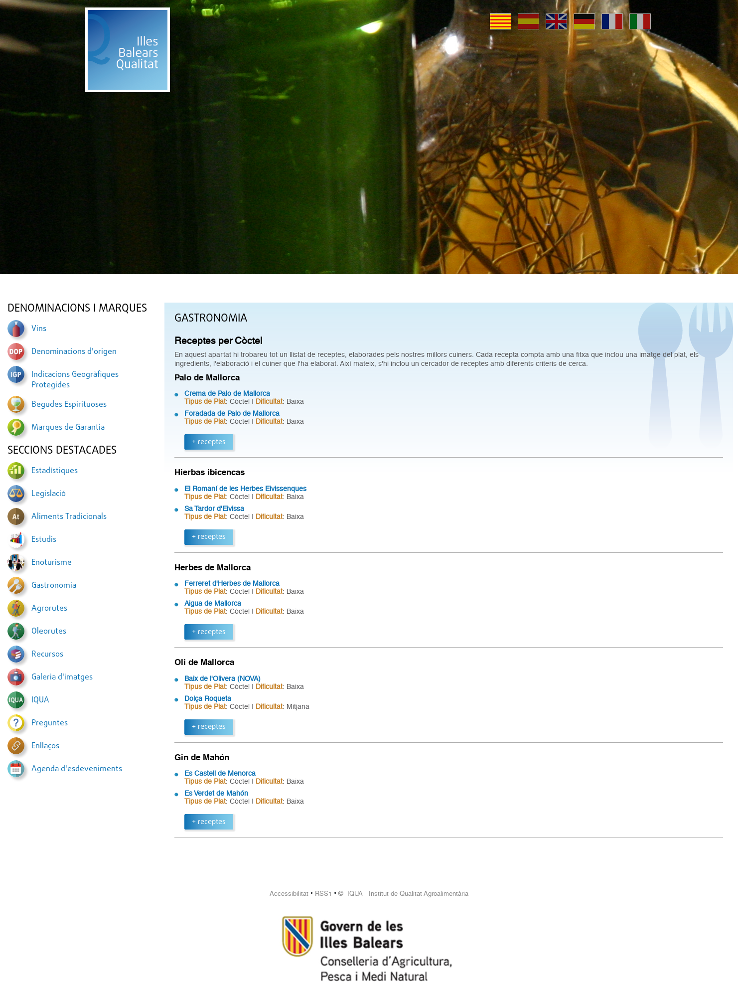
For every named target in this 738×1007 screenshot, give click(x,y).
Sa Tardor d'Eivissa (214, 508)
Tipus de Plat (205, 401)
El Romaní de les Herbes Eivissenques (245, 489)
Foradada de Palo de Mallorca (232, 413)
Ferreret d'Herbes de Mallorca (232, 583)
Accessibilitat (289, 893)
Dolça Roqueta (207, 698)
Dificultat (269, 401)
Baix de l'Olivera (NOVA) (222, 678)
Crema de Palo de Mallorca (227, 393)
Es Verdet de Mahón (216, 793)
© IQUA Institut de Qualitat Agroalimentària (403, 893)
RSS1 (323, 893)
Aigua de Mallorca (212, 603)
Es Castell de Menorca (220, 773)
